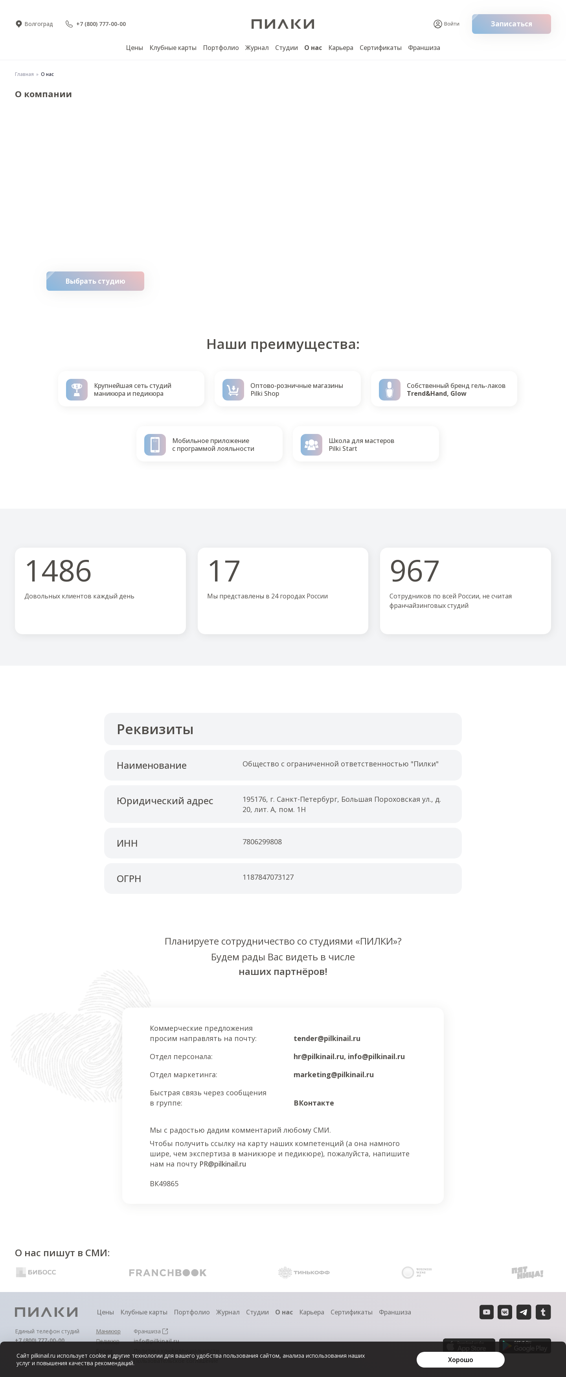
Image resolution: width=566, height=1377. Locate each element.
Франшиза (424, 47)
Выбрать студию (104, 281)
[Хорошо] (461, 1360)
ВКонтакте (314, 1103)
